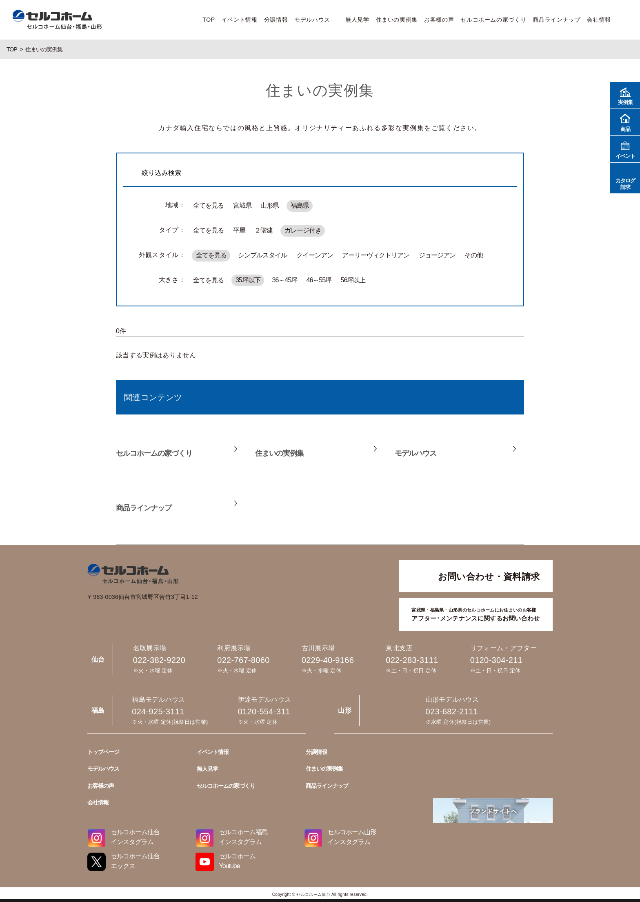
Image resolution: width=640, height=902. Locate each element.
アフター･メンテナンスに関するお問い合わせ (475, 614)
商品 (625, 121)
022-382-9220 (159, 660)
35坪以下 (248, 280)
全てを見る (208, 205)
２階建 (263, 230)
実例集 (625, 94)
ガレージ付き (302, 230)
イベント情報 (240, 19)
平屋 (239, 230)
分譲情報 (276, 19)
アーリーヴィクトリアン (375, 255)
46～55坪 (319, 280)
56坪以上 (352, 280)
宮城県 (242, 205)
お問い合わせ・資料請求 (489, 577)
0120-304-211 (496, 660)
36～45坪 (285, 280)
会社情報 (599, 19)
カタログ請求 (625, 178)
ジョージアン (437, 255)
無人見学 (357, 19)
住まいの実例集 (397, 19)
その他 (473, 255)
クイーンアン (314, 255)
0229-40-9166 (328, 660)
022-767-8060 (243, 660)
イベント (625, 148)
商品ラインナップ (556, 19)
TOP (208, 19)
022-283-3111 (412, 660)
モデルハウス (312, 19)
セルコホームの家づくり (493, 19)
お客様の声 (439, 19)
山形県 (269, 205)
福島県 (300, 205)
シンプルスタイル (262, 255)
